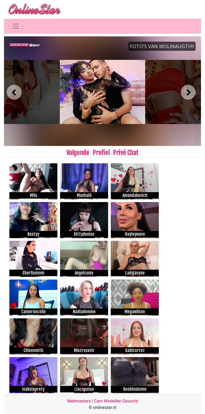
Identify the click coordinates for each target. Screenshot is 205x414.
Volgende (77, 153)
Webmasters (79, 401)
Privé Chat (126, 153)
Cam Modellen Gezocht (116, 401)
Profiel (101, 153)
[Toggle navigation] (15, 26)
